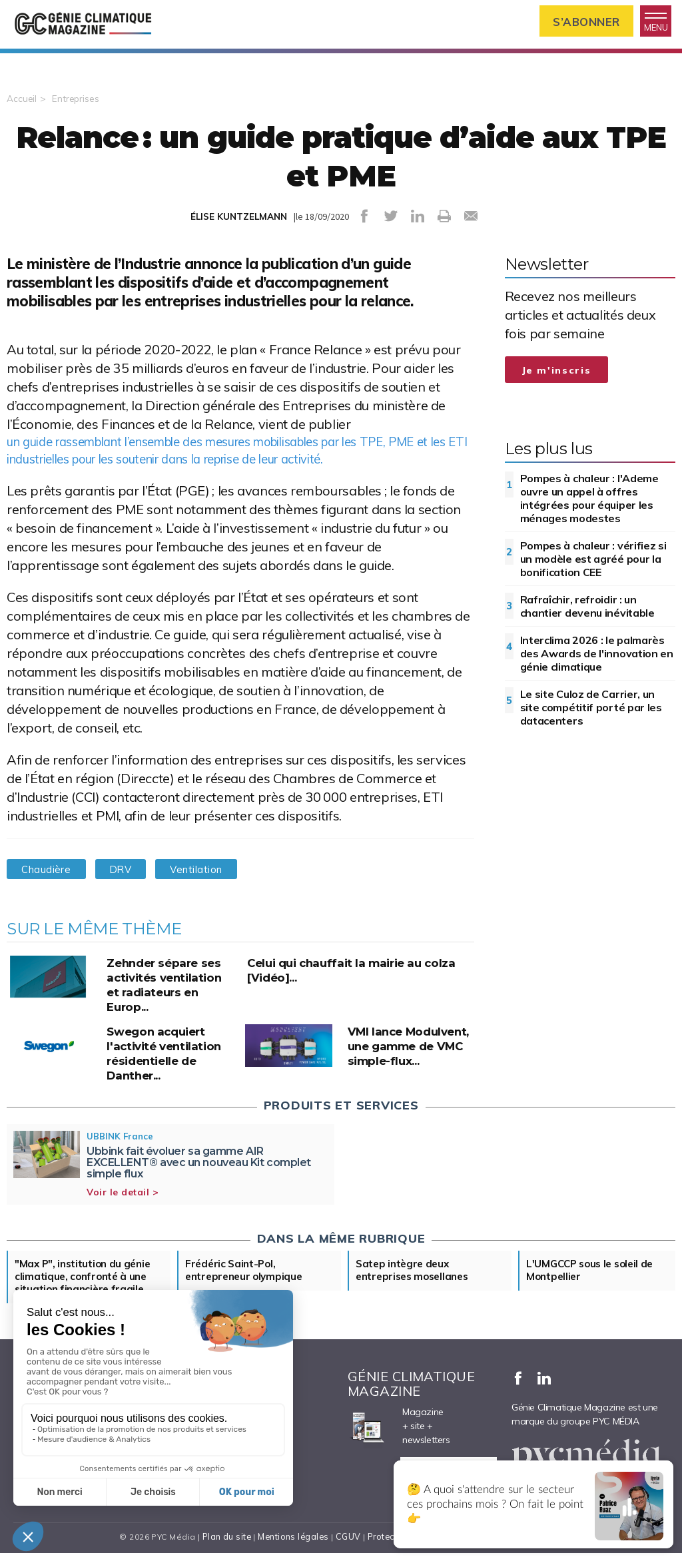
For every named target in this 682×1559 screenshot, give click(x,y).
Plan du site (223, 1549)
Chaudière (49, 879)
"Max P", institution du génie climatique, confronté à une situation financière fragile (85, 1288)
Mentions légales (292, 1549)
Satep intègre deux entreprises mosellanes (416, 1281)
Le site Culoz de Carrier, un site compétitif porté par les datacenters (591, 715)
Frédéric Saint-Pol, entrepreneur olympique (246, 1281)
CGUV (347, 1549)
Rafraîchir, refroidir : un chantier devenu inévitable (587, 613)
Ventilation (213, 879)
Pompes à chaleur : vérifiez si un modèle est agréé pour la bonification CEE (593, 566)
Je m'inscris (556, 378)
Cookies (548, 1549)
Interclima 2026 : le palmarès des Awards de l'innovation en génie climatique (596, 661)
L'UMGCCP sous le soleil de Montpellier (593, 1281)
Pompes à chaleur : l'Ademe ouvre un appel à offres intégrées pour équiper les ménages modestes (589, 505)
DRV (130, 879)
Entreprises (76, 106)
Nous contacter (51, 1508)
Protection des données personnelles (445, 1549)
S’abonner (575, 22)
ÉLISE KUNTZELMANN (238, 223)
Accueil (22, 106)
